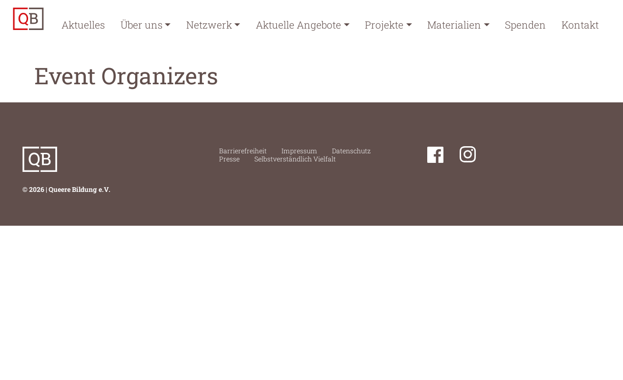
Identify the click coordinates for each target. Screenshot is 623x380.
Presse (229, 158)
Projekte (384, 24)
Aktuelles (83, 24)
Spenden (525, 24)
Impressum (299, 150)
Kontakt (580, 24)
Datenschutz (351, 150)
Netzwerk (209, 24)
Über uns (141, 24)
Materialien (454, 24)
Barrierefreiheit (243, 150)
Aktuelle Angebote (298, 24)
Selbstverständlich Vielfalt (295, 158)
